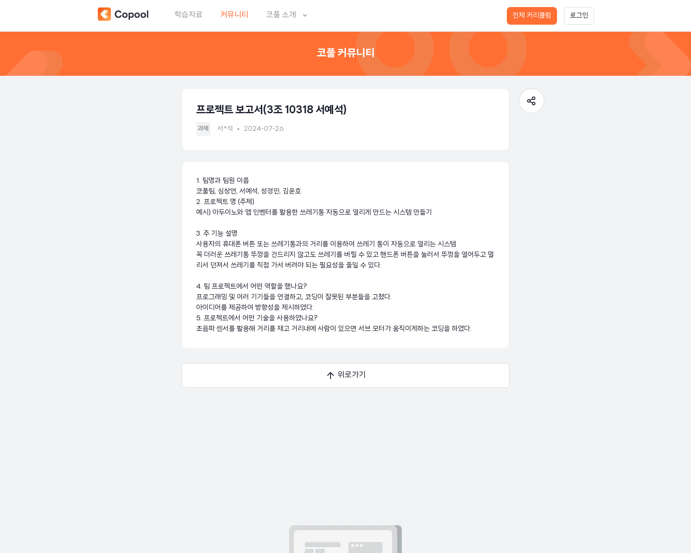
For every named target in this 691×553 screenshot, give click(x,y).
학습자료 (189, 15)
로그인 (579, 15)
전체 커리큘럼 (532, 15)
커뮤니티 (234, 15)
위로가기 (345, 375)
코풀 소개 (288, 15)
